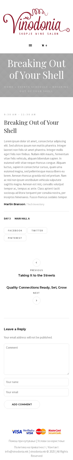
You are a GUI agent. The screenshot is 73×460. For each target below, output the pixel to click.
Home (9, 86)
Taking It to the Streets (36, 275)
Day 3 (7, 218)
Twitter (37, 230)
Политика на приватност (30, 447)
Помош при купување (22, 441)
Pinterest (15, 237)
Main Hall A (22, 218)
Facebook (15, 230)
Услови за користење (51, 441)
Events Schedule (33, 86)
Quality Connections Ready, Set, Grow (36, 287)
